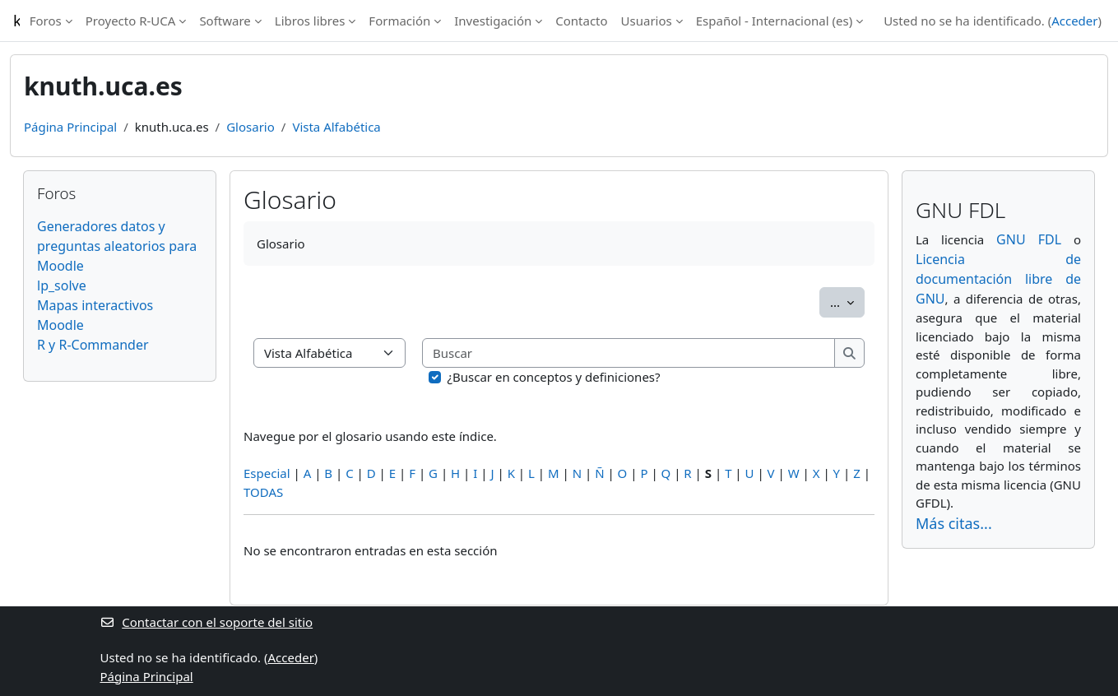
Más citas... (954, 523)
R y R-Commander (93, 345)
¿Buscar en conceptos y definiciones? (554, 377)
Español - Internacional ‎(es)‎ (774, 20)
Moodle (60, 325)
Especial (267, 473)
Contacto (581, 20)
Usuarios (646, 20)
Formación (399, 20)
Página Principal (70, 126)
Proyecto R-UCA (131, 20)
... (847, 301)
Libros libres (310, 20)
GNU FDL (1028, 239)
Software (224, 20)
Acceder (1074, 20)
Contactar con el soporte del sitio (206, 622)
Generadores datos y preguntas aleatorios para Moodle (117, 246)
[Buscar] (629, 353)
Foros (46, 20)
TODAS (263, 492)
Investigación (492, 20)
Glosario (250, 126)
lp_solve (61, 285)
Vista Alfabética (336, 126)
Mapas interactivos (95, 305)
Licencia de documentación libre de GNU (998, 279)
